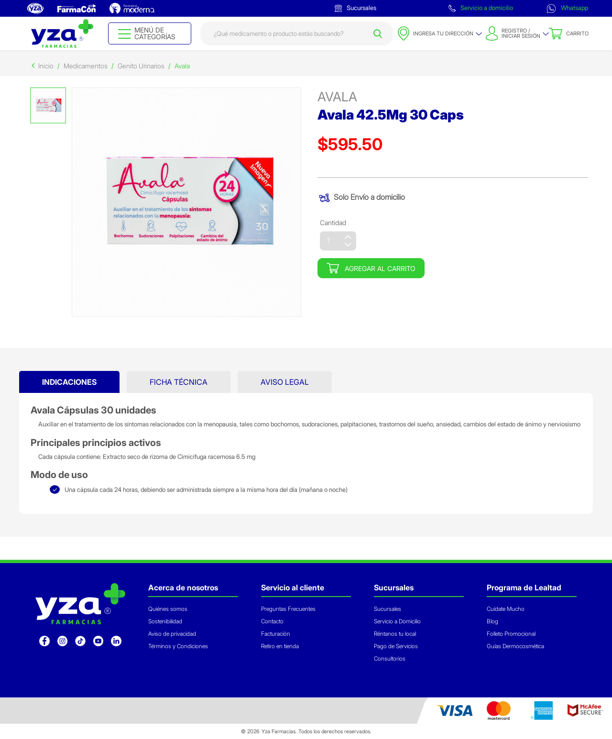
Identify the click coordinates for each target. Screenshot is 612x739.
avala (337, 97)
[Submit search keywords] (377, 33)
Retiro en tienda (280, 646)
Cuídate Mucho (506, 608)
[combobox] (296, 33)
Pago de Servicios (396, 646)
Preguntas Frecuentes (288, 608)
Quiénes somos (167, 608)
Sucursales (355, 8)
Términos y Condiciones (178, 646)
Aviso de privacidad (172, 633)
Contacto (272, 621)
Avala (182, 66)
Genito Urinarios (141, 66)
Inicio (46, 66)
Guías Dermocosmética (515, 646)
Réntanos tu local (395, 633)
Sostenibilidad (165, 621)
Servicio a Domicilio (397, 621)
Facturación (275, 633)
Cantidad (333, 222)
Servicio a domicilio (480, 8)
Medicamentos (86, 66)
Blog (492, 621)
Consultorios (389, 658)
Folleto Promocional (511, 633)
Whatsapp (567, 8)
